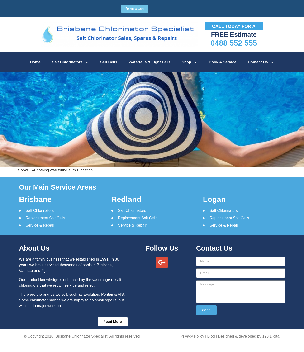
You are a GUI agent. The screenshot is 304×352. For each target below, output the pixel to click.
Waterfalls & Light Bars (149, 62)
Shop (189, 62)
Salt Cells (108, 62)
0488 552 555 (234, 43)
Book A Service (222, 62)
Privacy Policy (192, 336)
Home (35, 62)
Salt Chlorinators (70, 62)
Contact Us (261, 62)
